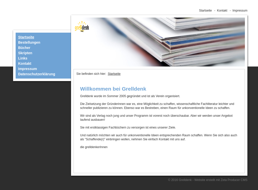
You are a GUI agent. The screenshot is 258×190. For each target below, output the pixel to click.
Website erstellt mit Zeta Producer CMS (220, 180)
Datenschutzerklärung (36, 74)
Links (22, 58)
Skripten (25, 53)
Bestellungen (29, 42)
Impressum (240, 10)
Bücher (24, 48)
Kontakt (222, 10)
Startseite (205, 10)
